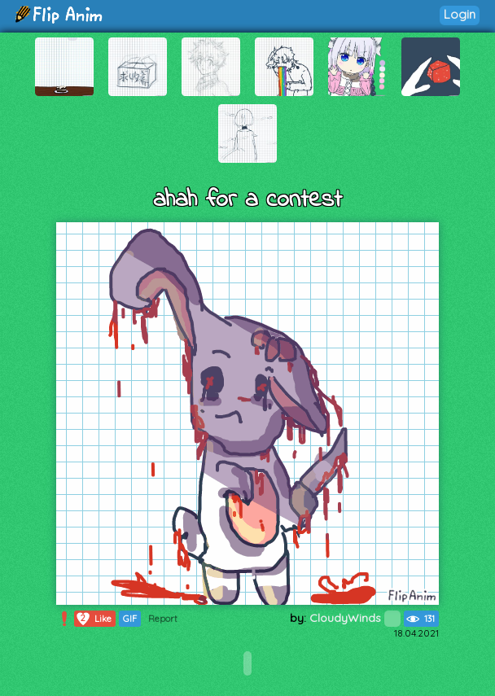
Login (459, 14)
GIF (130, 618)
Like (93, 619)
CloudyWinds (355, 618)
